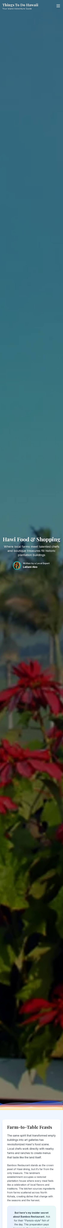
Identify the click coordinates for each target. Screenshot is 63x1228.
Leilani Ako (30, 566)
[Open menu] (58, 5)
